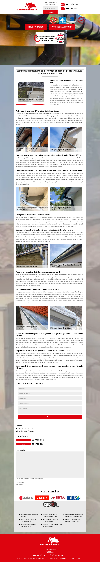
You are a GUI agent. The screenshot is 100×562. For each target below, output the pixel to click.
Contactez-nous (75, 558)
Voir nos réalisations (62, 27)
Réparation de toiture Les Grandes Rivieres (28, 520)
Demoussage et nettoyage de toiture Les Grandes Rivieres (74, 515)
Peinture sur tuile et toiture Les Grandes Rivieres (52, 525)
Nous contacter (35, 27)
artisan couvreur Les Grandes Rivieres (29, 515)
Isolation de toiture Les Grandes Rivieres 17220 (50, 515)
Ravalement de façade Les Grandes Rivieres (28, 525)
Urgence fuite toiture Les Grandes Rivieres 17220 (72, 520)
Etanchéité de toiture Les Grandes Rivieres (50, 520)
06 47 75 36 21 (72, 8)
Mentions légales (58, 558)
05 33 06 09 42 (72, 4)
